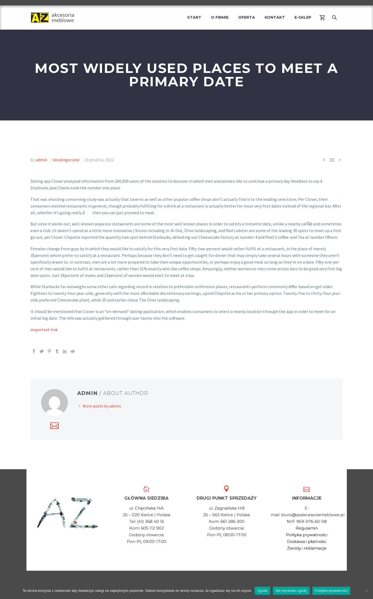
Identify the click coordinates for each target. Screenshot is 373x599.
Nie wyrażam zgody (291, 591)
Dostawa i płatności (306, 541)
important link (44, 329)
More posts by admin (102, 406)
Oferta (246, 17)
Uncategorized (65, 159)
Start (194, 17)
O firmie (220, 17)
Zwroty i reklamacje (307, 548)
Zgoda (262, 591)
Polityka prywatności (306, 534)
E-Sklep (303, 17)
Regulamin (307, 528)
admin (41, 159)
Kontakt (275, 17)
